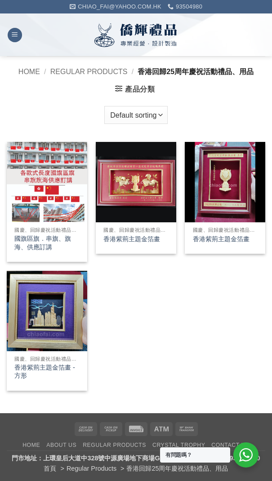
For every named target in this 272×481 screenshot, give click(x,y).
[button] (15, 35)
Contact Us (230, 445)
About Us (61, 445)
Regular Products (89, 71)
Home (29, 71)
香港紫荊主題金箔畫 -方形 (44, 372)
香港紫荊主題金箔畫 (131, 239)
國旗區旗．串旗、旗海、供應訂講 (42, 243)
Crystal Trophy (178, 445)
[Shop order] (135, 115)
